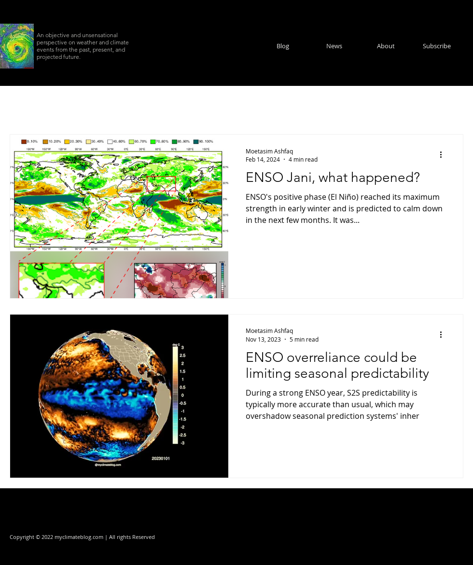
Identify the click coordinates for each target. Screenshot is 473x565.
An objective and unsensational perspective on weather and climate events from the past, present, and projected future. (83, 45)
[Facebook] (422, 536)
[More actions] (444, 155)
